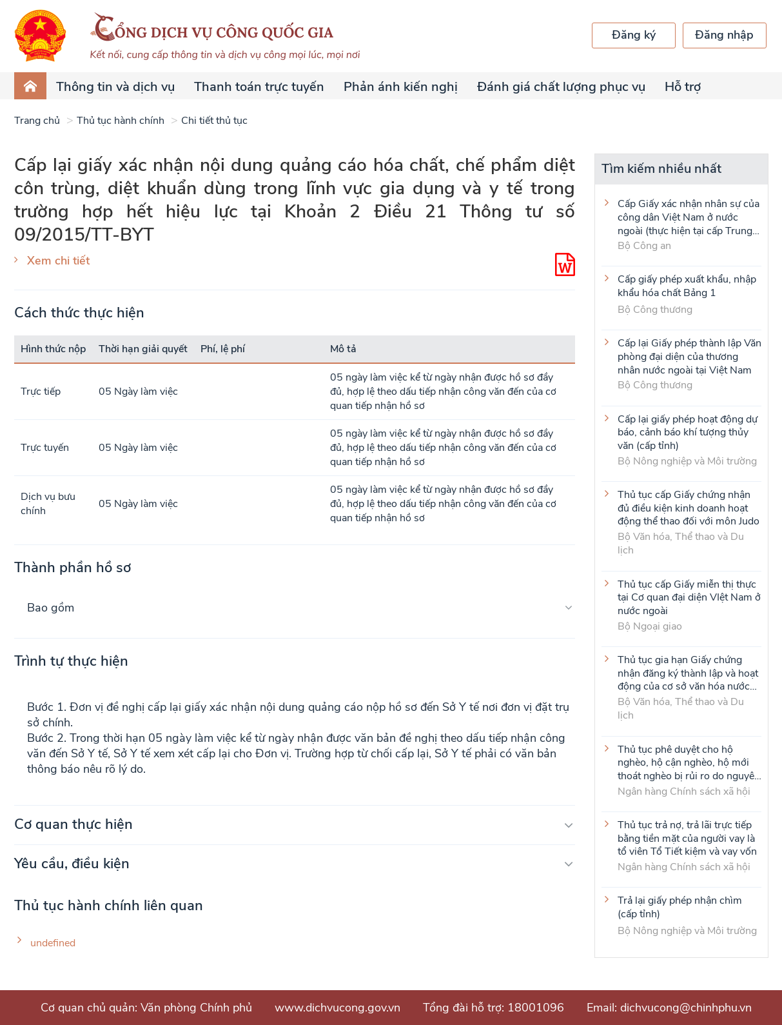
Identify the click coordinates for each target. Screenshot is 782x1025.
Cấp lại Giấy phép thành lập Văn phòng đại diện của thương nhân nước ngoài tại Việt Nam (689, 356)
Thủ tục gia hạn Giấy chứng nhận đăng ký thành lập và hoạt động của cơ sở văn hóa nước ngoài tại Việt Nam (688, 672)
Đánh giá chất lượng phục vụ (561, 86)
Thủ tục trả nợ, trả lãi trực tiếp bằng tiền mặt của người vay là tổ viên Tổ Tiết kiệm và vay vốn (687, 838)
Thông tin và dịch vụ (115, 86)
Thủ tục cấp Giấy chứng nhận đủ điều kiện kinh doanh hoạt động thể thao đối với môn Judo (688, 507)
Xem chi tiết (58, 260)
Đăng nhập (724, 35)
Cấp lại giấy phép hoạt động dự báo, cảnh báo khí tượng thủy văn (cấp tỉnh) (688, 432)
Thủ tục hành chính (120, 121)
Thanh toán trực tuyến (259, 86)
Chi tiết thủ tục (214, 121)
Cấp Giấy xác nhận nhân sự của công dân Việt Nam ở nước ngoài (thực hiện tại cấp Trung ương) (688, 216)
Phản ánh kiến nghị (401, 86)
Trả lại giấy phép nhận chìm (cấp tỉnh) (680, 907)
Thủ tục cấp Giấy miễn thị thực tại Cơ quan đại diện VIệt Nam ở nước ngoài (689, 597)
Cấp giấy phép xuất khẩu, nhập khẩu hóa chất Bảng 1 (687, 286)
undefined (52, 943)
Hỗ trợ (683, 86)
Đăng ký (634, 35)
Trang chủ (37, 121)
